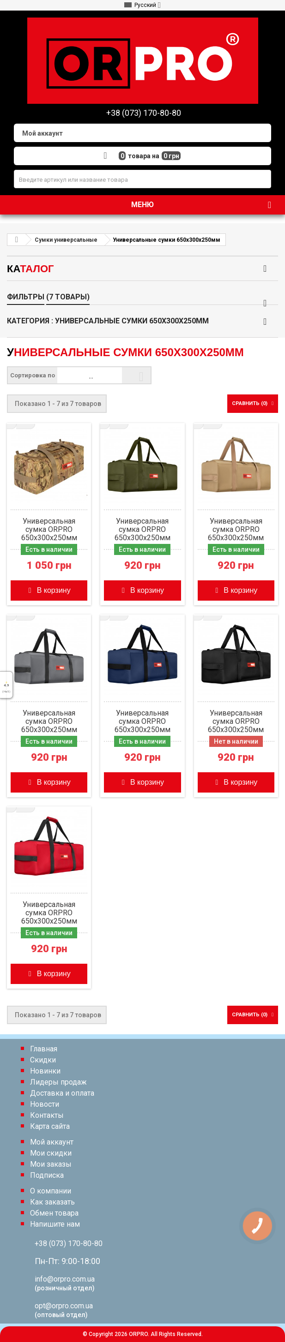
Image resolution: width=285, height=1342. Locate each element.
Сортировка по (32, 375)
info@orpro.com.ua (65, 1279)
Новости (44, 1104)
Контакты (47, 1115)
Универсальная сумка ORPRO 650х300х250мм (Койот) (236, 529)
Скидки (43, 1060)
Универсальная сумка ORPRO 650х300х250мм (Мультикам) (49, 529)
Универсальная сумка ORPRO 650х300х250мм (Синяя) (142, 721)
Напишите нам (55, 1224)
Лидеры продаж (58, 1082)
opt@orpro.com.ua (64, 1305)
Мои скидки (51, 1153)
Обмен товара (54, 1213)
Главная (43, 1048)
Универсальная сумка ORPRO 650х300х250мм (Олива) (142, 529)
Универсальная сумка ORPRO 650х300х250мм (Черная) (236, 721)
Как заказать (52, 1202)
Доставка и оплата (62, 1093)
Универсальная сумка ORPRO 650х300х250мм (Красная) (49, 913)
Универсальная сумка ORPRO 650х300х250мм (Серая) (49, 721)
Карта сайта (50, 1126)
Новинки (45, 1071)
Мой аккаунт (51, 1142)
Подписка (47, 1175)
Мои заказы (51, 1164)
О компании (50, 1191)
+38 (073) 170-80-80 (69, 1243)
